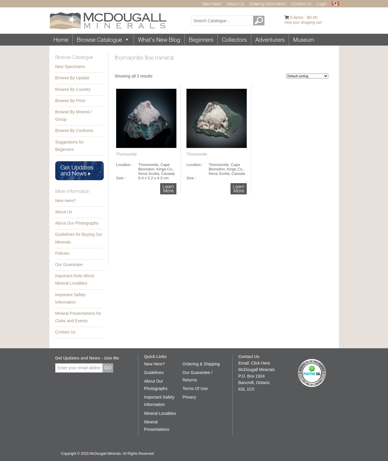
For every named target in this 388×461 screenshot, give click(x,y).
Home (60, 39)
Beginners (201, 39)
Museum (303, 39)
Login (321, 3)
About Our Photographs (77, 223)
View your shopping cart (303, 22)
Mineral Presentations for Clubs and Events (78, 317)
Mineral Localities (160, 413)
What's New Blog (159, 39)
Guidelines (154, 372)
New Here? (212, 3)
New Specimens (70, 66)
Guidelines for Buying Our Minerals (79, 238)
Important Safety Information (70, 298)
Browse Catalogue (103, 39)
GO (259, 20)
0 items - (303, 17)
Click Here (260, 363)
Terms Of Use (195, 388)
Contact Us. (302, 3)
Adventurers (270, 39)
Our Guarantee (69, 264)
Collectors (234, 39)
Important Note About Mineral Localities (74, 279)
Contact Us (65, 332)
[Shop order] (307, 76)
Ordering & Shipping (201, 364)
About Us (235, 3)
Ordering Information (267, 3)
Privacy (189, 397)
